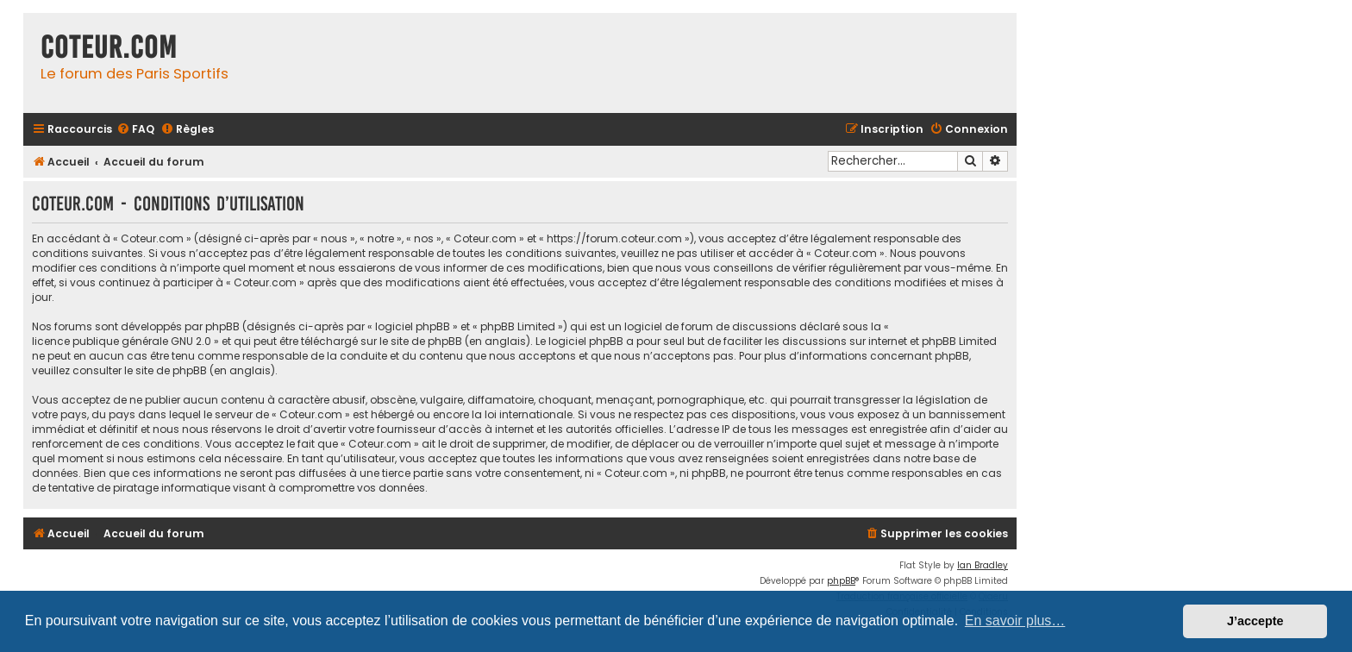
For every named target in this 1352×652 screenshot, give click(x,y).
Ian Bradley (982, 565)
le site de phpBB (420, 341)
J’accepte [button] (1255, 621)
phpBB (841, 580)
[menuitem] (135, 129)
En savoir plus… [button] (1015, 620)
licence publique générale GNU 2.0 (121, 341)
